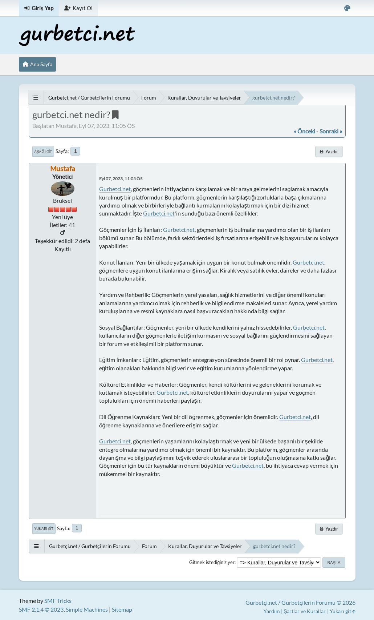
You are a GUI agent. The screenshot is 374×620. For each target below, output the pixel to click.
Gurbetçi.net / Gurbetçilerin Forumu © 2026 (300, 602)
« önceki (304, 131)
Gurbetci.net (115, 188)
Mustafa (62, 168)
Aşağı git (43, 151)
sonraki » (331, 131)
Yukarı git (44, 528)
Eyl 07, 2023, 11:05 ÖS (120, 178)
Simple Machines (87, 609)
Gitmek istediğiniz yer (212, 562)
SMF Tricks (58, 600)
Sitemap (122, 609)
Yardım (272, 611)
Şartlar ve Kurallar (305, 611)
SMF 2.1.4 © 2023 (41, 609)
